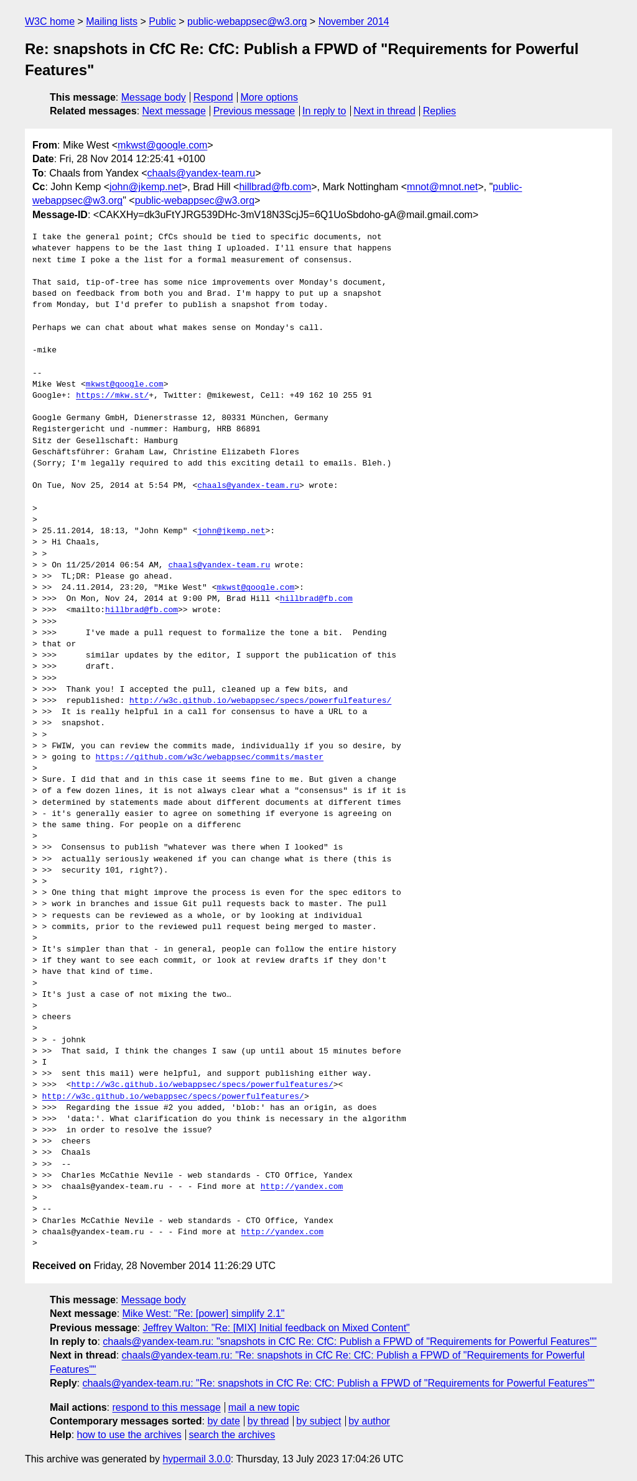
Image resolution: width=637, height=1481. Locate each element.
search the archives (232, 1434)
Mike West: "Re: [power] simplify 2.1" (204, 1313)
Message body (153, 97)
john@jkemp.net (145, 186)
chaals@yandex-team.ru (201, 173)
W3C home (50, 21)
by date (223, 1421)
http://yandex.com (302, 1187)
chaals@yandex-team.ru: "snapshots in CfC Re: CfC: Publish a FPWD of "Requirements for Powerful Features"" (350, 1341)
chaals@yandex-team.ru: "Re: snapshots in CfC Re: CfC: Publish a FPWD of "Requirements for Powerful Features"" (338, 1383)
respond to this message (166, 1407)
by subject (318, 1421)
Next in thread (384, 111)
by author (369, 1421)
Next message (174, 111)
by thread (268, 1421)
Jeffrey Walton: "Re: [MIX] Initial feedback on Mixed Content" (275, 1328)
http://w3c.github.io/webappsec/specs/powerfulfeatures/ (260, 701)
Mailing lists (111, 21)
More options (270, 97)
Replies (439, 111)
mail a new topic (264, 1407)
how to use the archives (129, 1434)
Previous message (254, 111)
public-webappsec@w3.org (247, 21)
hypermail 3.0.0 (196, 1459)
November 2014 (353, 21)
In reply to (324, 111)
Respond (213, 97)
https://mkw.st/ (112, 395)
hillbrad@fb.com (275, 186)
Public (162, 21)
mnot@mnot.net (442, 186)
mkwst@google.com (162, 145)
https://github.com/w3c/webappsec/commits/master (209, 757)
